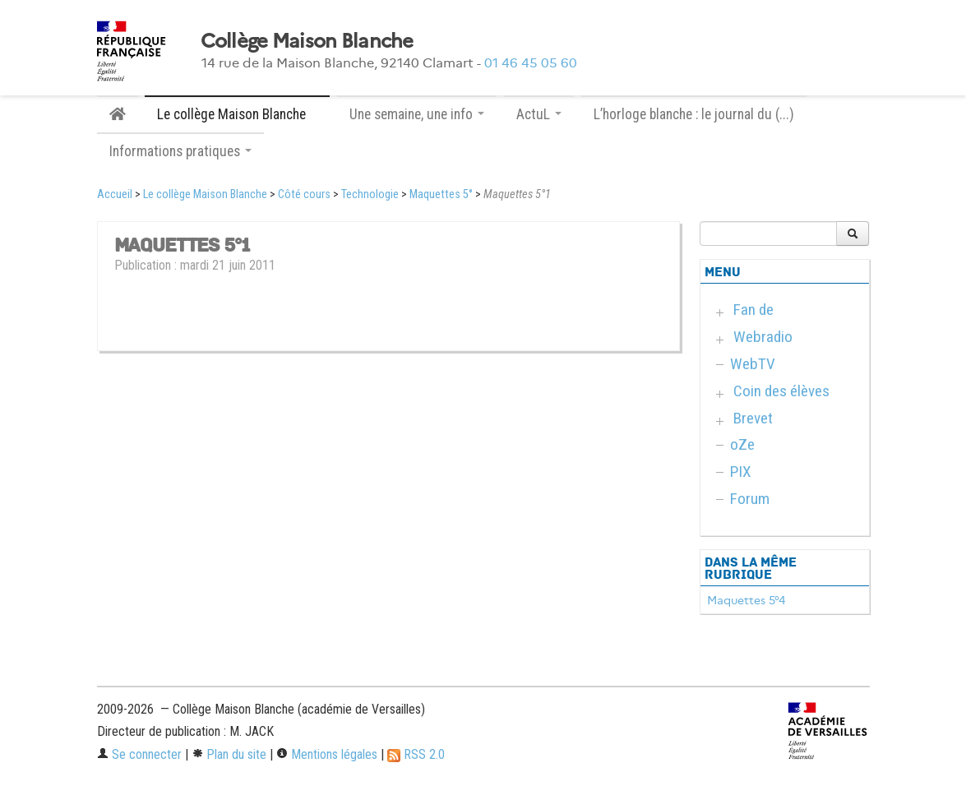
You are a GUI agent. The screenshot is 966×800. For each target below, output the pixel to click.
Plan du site (229, 754)
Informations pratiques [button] (180, 151)
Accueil (114, 194)
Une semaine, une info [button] (416, 114)
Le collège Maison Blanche (205, 194)
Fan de (753, 309)
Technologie (370, 194)
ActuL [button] (539, 114)
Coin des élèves (781, 391)
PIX (740, 471)
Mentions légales (326, 754)
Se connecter (139, 754)
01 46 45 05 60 (530, 63)
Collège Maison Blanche (307, 41)
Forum (750, 498)
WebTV (752, 363)
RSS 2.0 (416, 754)
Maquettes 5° (441, 194)
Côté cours (304, 194)
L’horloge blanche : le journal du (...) (694, 114)
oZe (742, 444)
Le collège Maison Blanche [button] (237, 114)
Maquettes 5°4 (746, 600)
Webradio (763, 336)
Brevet (753, 418)
